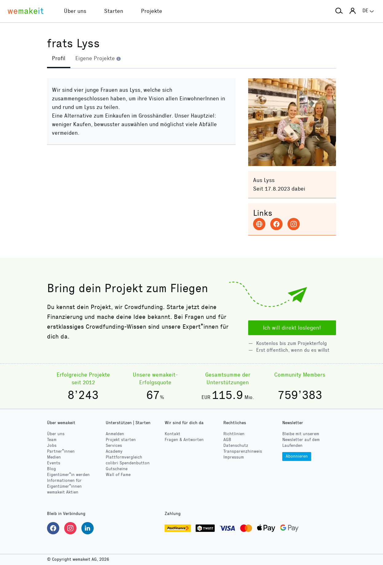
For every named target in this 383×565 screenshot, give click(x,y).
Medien (54, 457)
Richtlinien (233, 433)
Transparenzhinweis (242, 451)
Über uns (55, 433)
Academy (114, 451)
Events (53, 463)
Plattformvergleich (124, 457)
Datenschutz (235, 445)
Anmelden (115, 433)
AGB (227, 439)
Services (114, 445)
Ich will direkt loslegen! (292, 327)
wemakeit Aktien (62, 492)
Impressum (233, 457)
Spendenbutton (128, 463)
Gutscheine (116, 468)
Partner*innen (61, 451)
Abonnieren (297, 456)
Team (52, 439)
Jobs (52, 445)
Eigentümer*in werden (68, 474)
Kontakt (172, 433)
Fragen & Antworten (184, 439)
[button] (339, 11)
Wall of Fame (118, 474)
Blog (51, 468)
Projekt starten (121, 439)
